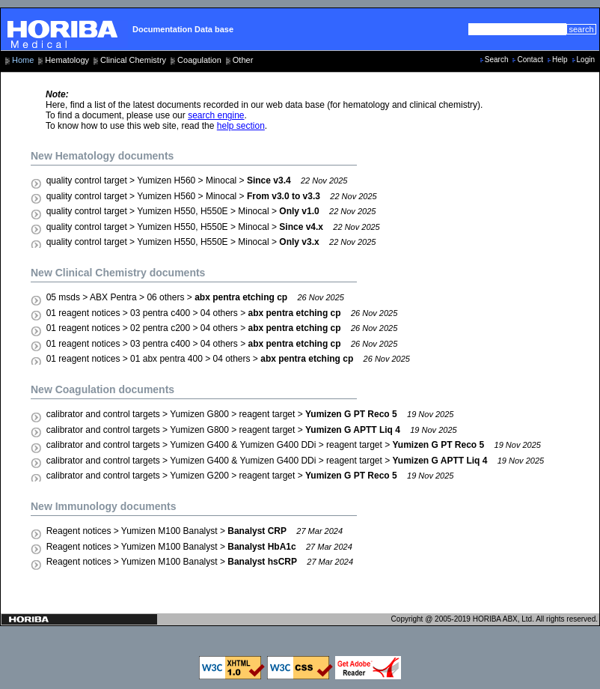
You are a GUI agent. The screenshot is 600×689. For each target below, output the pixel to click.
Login (586, 59)
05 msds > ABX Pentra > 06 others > (195, 297)
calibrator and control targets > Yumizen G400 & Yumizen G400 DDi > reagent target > (293, 445)
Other (243, 59)
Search (497, 59)
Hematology (67, 59)
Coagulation (199, 59)
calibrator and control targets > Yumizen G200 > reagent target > (250, 475)
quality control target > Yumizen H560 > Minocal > (197, 180)
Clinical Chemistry (133, 59)
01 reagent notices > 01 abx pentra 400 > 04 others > (228, 358)
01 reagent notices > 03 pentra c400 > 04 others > (222, 313)
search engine (216, 115)
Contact (529, 59)
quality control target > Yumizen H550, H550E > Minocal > (211, 211)
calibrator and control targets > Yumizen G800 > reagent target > (250, 414)
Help (560, 59)
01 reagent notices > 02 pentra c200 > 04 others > (222, 328)
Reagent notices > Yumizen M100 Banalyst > (194, 531)
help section (241, 126)
